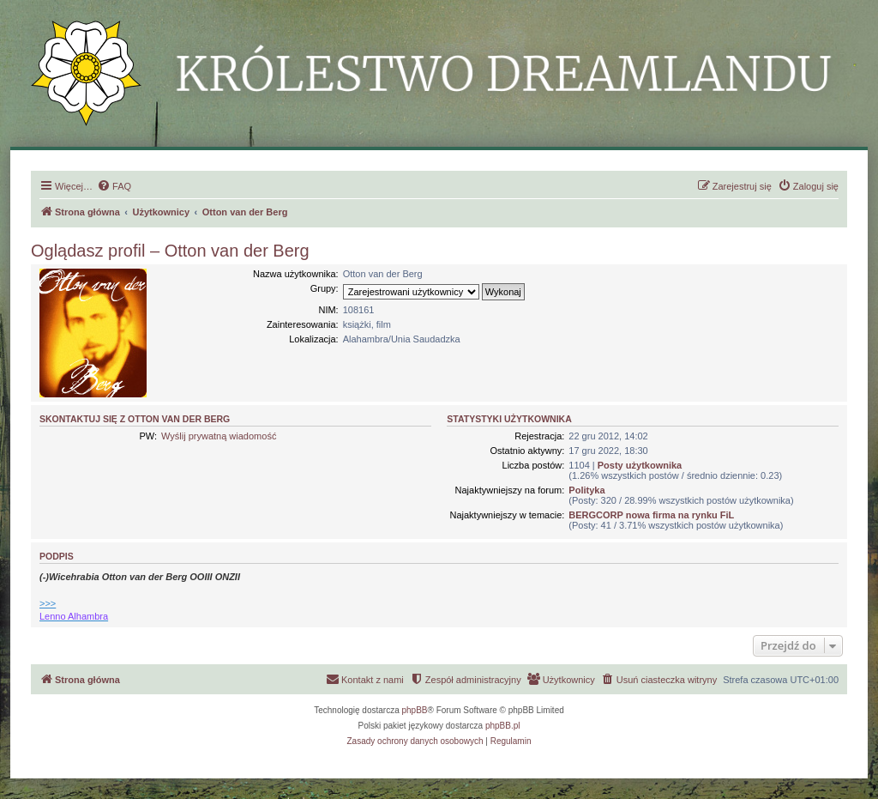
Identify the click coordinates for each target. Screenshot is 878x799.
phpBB (415, 710)
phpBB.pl (502, 725)
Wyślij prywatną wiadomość (218, 436)
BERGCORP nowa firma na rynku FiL (651, 515)
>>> (47, 603)
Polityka (586, 490)
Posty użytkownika (640, 465)
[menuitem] (114, 186)
